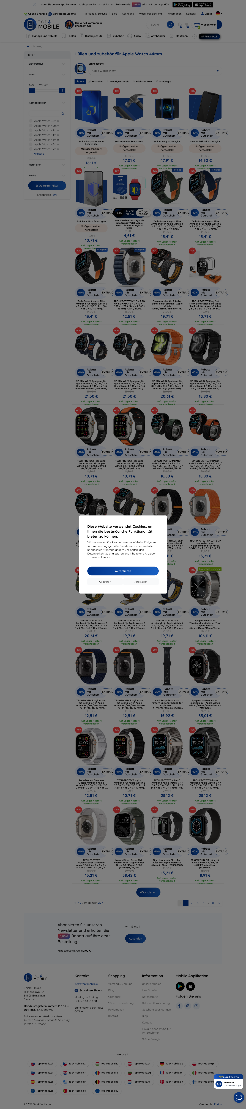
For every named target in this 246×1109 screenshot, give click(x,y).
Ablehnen (105, 581)
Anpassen (141, 581)
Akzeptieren (123, 571)
